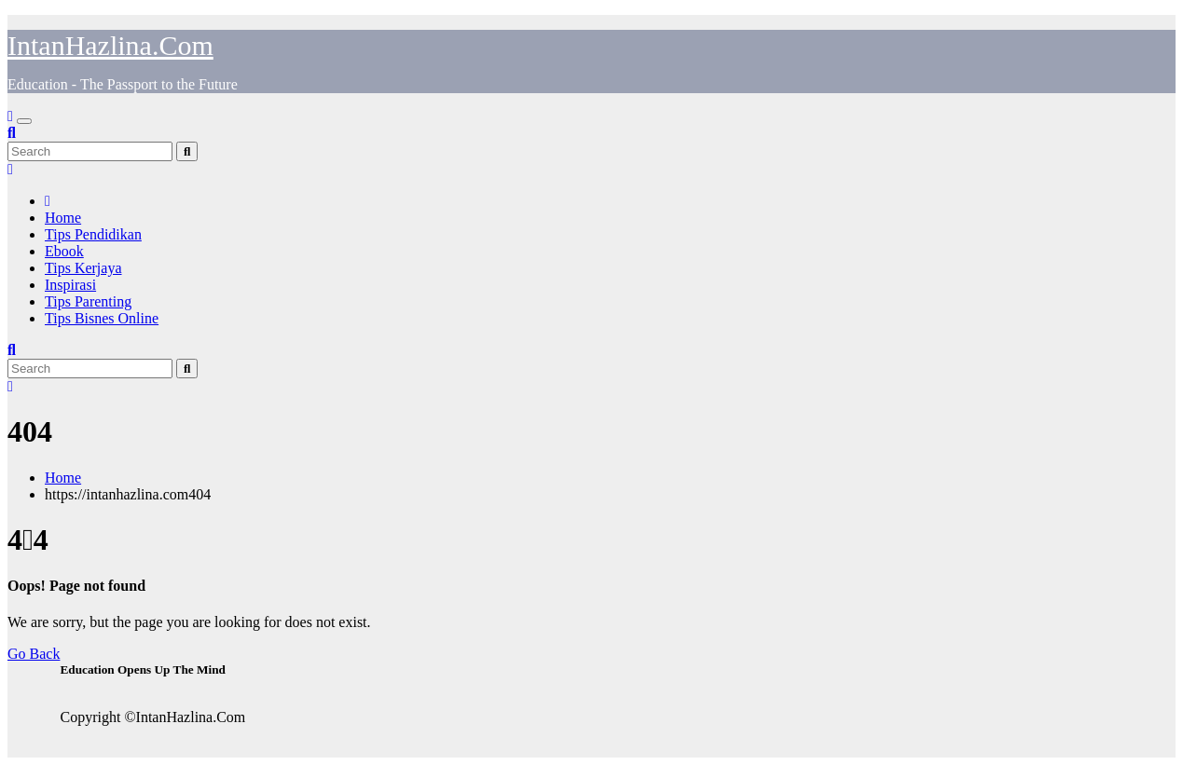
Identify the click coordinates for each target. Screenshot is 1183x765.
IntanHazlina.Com (110, 45)
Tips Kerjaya (83, 268)
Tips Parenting (88, 301)
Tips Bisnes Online (101, 318)
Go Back (33, 654)
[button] (11, 133)
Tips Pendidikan (93, 234)
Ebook (64, 251)
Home (63, 217)
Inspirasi (70, 285)
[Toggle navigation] (24, 121)
